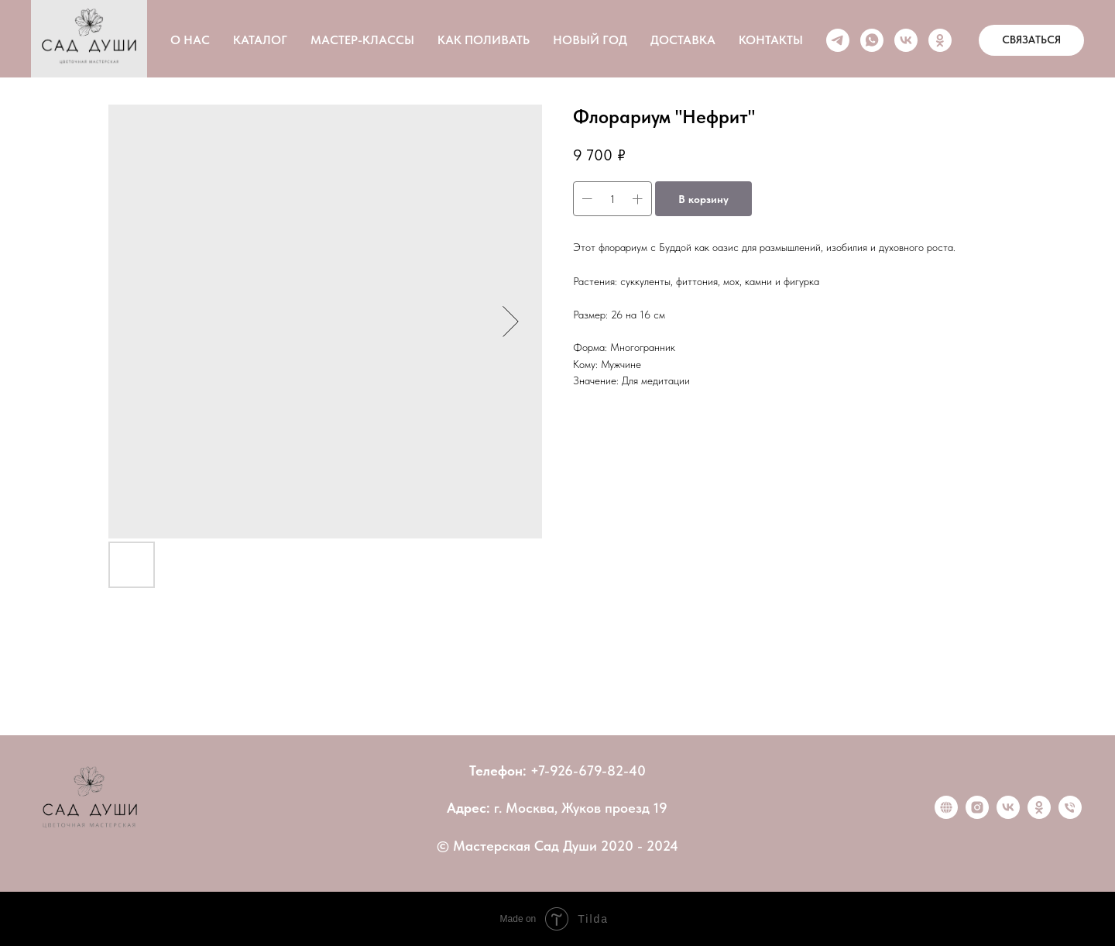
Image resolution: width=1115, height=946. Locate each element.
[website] (946, 814)
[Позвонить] (1070, 814)
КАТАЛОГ (260, 40)
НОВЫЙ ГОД (590, 40)
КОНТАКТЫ (771, 40)
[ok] (940, 40)
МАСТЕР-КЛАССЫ (362, 40)
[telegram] (837, 40)
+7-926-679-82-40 (588, 770)
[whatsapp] (871, 40)
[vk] (906, 40)
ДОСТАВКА (682, 40)
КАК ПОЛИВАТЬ (483, 40)
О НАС (190, 40)
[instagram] (977, 814)
